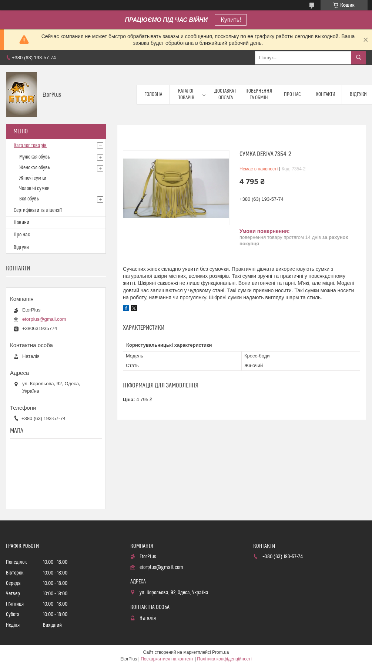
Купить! (231, 20)
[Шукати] (358, 57)
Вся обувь (29, 199)
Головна (153, 94)
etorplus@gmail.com (44, 319)
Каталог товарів (186, 94)
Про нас (292, 94)
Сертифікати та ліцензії (38, 210)
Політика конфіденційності (224, 659)
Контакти (325, 94)
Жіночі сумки (32, 178)
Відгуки (21, 247)
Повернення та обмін (258, 94)
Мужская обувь (34, 157)
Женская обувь (34, 168)
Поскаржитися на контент (167, 659)
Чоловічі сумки (34, 189)
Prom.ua (220, 652)
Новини (21, 223)
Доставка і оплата (225, 94)
